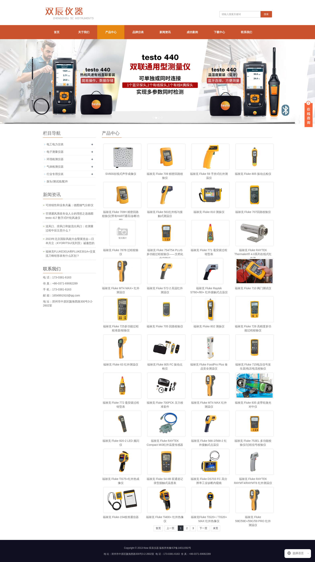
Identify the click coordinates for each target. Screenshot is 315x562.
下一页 (203, 528)
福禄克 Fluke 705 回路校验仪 (165, 326)
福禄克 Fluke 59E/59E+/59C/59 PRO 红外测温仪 (253, 521)
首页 (56, 32)
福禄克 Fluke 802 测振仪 (208, 326)
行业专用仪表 (55, 174)
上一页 (170, 528)
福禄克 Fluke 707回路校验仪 (253, 212)
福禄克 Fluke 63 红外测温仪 (120, 364)
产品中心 (111, 32)
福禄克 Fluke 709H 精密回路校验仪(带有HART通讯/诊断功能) (120, 216)
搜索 (266, 14)
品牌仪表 (138, 32)
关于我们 (83, 32)
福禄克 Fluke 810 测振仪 (208, 212)
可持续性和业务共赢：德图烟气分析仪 (69, 205)
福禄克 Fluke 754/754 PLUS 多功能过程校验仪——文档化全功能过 (165, 254)
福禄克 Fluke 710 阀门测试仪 (253, 288)
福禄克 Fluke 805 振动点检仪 (253, 173)
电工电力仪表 (55, 144)
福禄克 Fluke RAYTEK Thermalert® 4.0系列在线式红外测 (253, 254)
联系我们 (246, 32)
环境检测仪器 (55, 159)
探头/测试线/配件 (57, 181)
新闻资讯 (165, 32)
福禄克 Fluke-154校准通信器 (121, 517)
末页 (215, 528)
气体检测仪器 (55, 166)
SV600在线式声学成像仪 (120, 173)
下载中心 (219, 32)
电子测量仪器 (55, 151)
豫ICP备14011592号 (180, 548)
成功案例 (192, 32)
